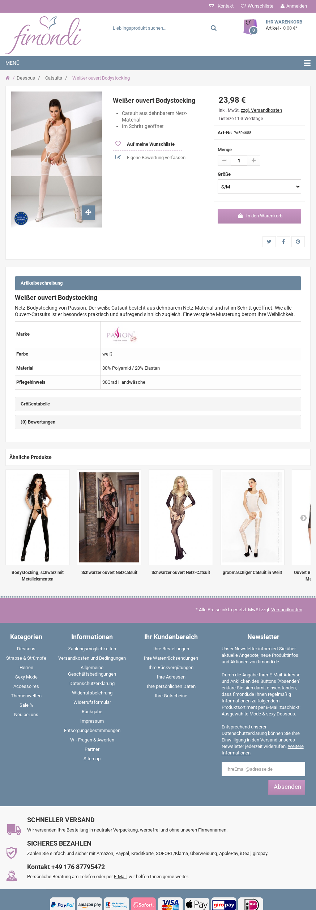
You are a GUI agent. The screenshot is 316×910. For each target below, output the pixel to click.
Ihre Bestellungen (171, 648)
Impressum (92, 721)
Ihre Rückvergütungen (171, 667)
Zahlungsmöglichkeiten (92, 648)
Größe (225, 174)
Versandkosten (286, 609)
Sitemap (92, 758)
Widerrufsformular (92, 702)
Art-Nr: (225, 132)
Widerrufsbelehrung (92, 693)
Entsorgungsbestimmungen (92, 730)
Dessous (26, 78)
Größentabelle (35, 404)
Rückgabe (92, 711)
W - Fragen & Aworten (92, 740)
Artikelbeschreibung (42, 283)
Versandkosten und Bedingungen (92, 658)
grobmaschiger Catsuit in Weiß (252, 572)
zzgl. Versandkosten (261, 110)
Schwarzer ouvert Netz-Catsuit (180, 572)
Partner (92, 749)
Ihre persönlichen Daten (171, 686)
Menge (225, 149)
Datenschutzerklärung (92, 683)
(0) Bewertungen (38, 422)
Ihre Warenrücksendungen (171, 658)
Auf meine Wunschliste (150, 144)
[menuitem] (26, 650)
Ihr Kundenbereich (171, 637)
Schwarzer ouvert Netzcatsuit (109, 572)
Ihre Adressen (171, 677)
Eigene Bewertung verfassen (155, 157)
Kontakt (226, 6)
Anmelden (296, 6)
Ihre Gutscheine (171, 695)
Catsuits (53, 78)
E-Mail (120, 876)
